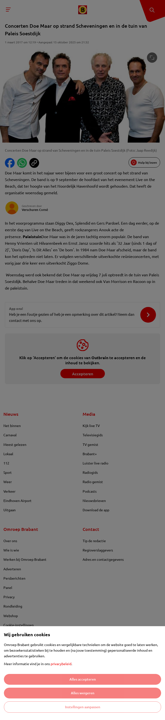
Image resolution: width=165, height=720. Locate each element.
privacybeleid (61, 663)
